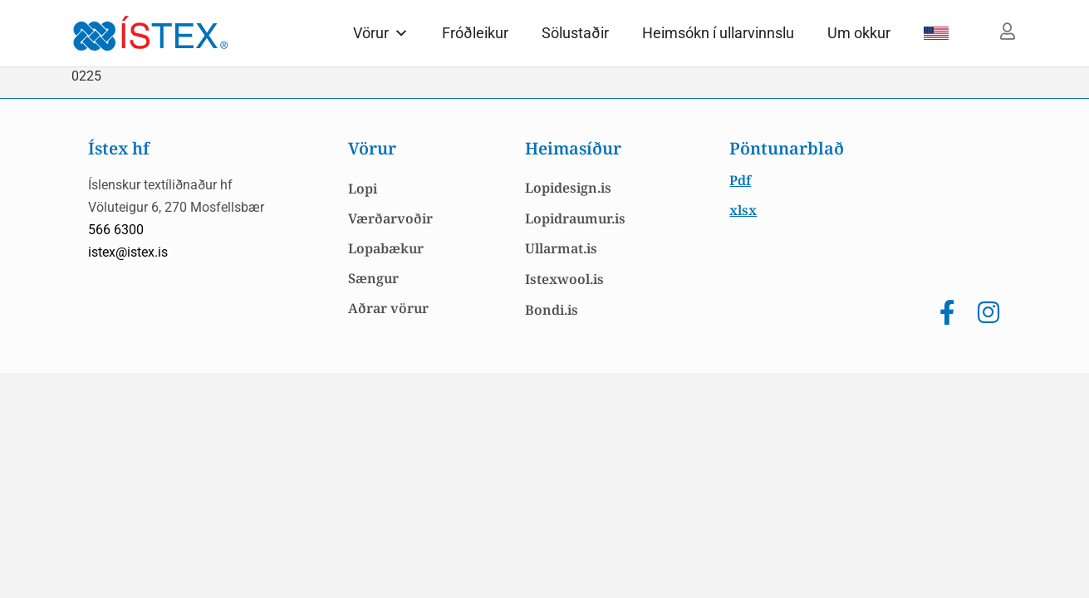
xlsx (743, 210)
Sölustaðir (575, 33)
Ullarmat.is (561, 248)
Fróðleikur (475, 33)
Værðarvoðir (390, 218)
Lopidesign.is (568, 188)
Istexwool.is (564, 279)
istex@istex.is (128, 252)
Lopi (362, 188)
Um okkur (858, 33)
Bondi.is (551, 310)
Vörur (381, 33)
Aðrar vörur (388, 308)
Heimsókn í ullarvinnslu (718, 33)
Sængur (373, 278)
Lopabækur (386, 248)
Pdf (740, 180)
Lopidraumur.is (575, 218)
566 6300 (116, 230)
